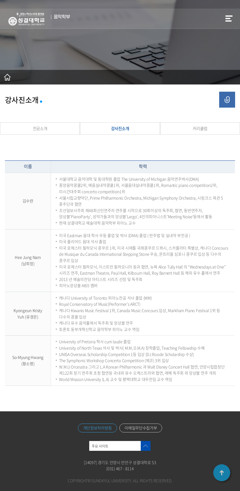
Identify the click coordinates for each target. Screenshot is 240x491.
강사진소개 (120, 129)
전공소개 (40, 129)
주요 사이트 (100, 445)
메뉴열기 (229, 19)
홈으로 (7, 77)
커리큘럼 (200, 129)
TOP (221, 472)
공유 (227, 100)
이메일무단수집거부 (141, 428)
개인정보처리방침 (97, 428)
